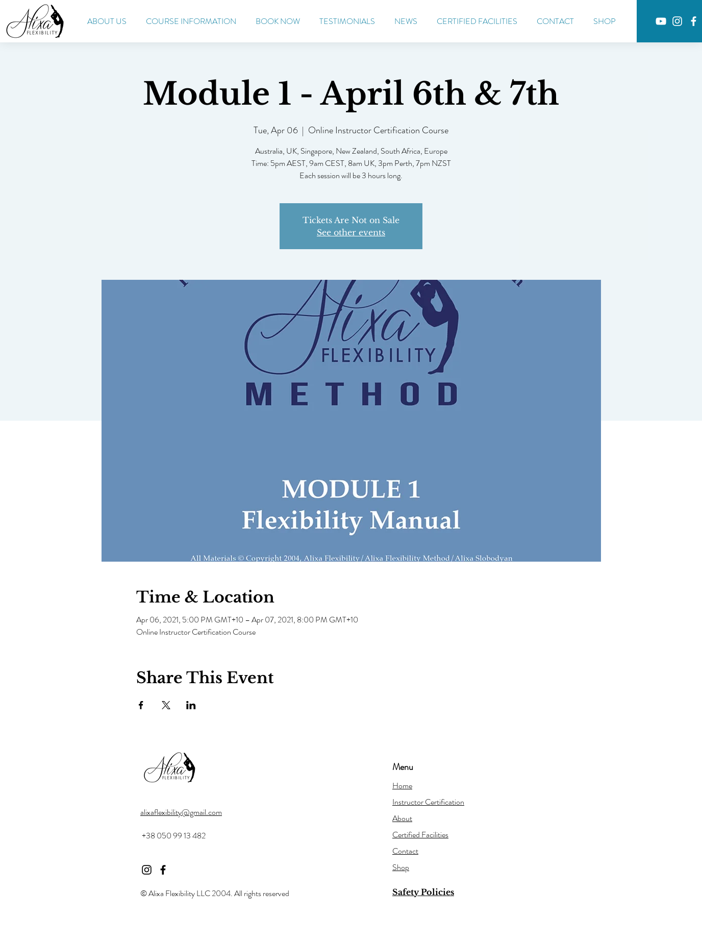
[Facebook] (693, 21)
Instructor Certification (428, 802)
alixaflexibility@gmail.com (181, 812)
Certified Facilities (420, 834)
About (402, 818)
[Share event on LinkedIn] (191, 705)
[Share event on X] (166, 705)
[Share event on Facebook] (141, 705)
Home (402, 785)
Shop (400, 867)
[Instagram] (677, 21)
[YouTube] (661, 21)
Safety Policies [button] (423, 892)
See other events (351, 232)
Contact (405, 851)
